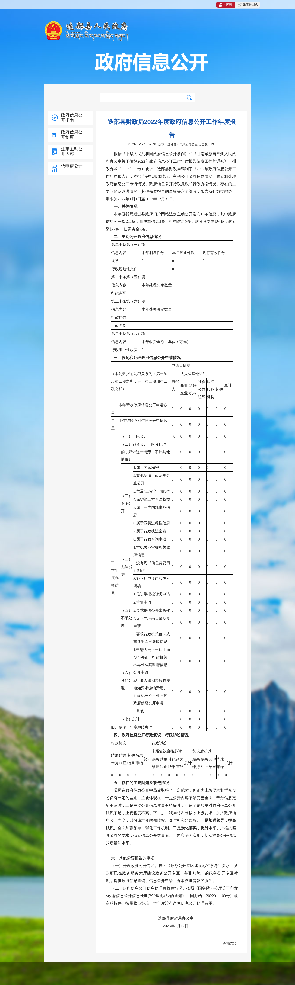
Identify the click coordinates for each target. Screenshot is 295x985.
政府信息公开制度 (72, 135)
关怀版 (225, 5)
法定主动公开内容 (72, 151)
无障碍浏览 (248, 5)
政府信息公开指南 (72, 118)
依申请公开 (72, 165)
